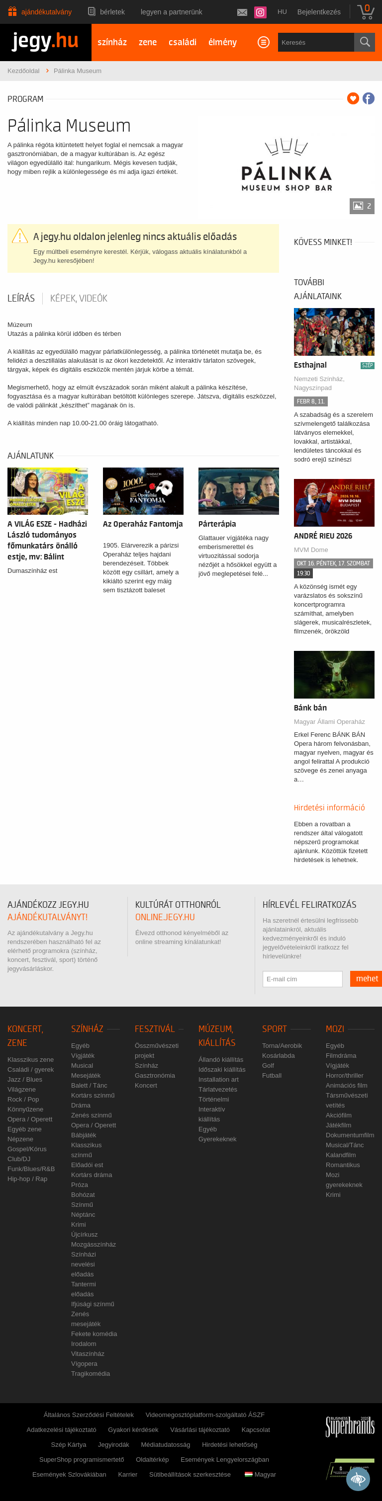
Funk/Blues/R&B (31, 1169)
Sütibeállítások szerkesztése (190, 1474)
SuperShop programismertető (81, 1459)
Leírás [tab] (21, 298)
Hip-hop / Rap (27, 1179)
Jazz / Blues (24, 1079)
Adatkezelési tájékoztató (61, 1429)
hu (282, 11)
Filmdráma (341, 1055)
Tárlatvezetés (217, 1089)
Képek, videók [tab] (78, 298)
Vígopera (84, 1363)
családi (182, 42)
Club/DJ (18, 1159)
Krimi (78, 1224)
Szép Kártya (69, 1444)
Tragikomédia (90, 1373)
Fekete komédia (94, 1334)
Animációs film (347, 1085)
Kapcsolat (256, 1429)
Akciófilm (339, 1115)
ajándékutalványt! (47, 917)
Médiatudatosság (166, 1444)
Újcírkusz (84, 1234)
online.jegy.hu (165, 917)
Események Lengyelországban (225, 1459)
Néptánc (83, 1214)
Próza (79, 1184)
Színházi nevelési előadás (83, 1264)
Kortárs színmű (92, 1095)
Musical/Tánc (345, 1145)
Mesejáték (85, 1075)
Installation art (218, 1079)
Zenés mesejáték (85, 1319)
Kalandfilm (341, 1155)
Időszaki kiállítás (222, 1069)
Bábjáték (83, 1135)
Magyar (260, 1474)
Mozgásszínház (93, 1244)
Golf (268, 1065)
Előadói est (87, 1165)
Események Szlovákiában (69, 1474)
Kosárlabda (278, 1055)
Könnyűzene (25, 1109)
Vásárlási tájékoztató (200, 1429)
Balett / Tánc (89, 1085)
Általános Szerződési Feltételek (89, 1415)
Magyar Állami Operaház (329, 721)
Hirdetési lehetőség (229, 1444)
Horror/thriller (345, 1075)
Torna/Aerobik (282, 1045)
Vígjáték (83, 1055)
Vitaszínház (87, 1353)
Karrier (127, 1474)
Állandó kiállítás (220, 1059)
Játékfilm (338, 1125)
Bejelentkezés (319, 12)
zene (148, 42)
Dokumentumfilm (350, 1135)
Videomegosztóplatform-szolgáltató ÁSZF (205, 1415)
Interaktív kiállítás (211, 1114)
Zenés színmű (91, 1115)
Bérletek (112, 12)
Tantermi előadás (83, 1289)
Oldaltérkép (152, 1459)
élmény (222, 42)
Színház (87, 1029)
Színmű (82, 1204)
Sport (274, 1029)
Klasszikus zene (30, 1059)
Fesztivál (155, 1029)
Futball (272, 1075)
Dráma (81, 1105)
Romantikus (343, 1165)
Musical (82, 1065)
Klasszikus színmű (86, 1150)
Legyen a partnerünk (171, 12)
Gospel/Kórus (27, 1149)
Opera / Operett (29, 1119)
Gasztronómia (155, 1075)
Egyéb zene (24, 1129)
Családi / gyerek (30, 1069)
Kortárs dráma (91, 1175)
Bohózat (83, 1194)
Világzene (21, 1089)
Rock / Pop (23, 1099)
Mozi (335, 1029)
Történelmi (213, 1099)
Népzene (20, 1139)
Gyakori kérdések (133, 1429)
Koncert (146, 1085)
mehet (367, 978)
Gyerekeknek (217, 1139)
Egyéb (80, 1045)
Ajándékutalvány (46, 12)
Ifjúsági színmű (92, 1304)
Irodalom (83, 1343)
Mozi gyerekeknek (344, 1179)
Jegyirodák (113, 1444)
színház (112, 42)
